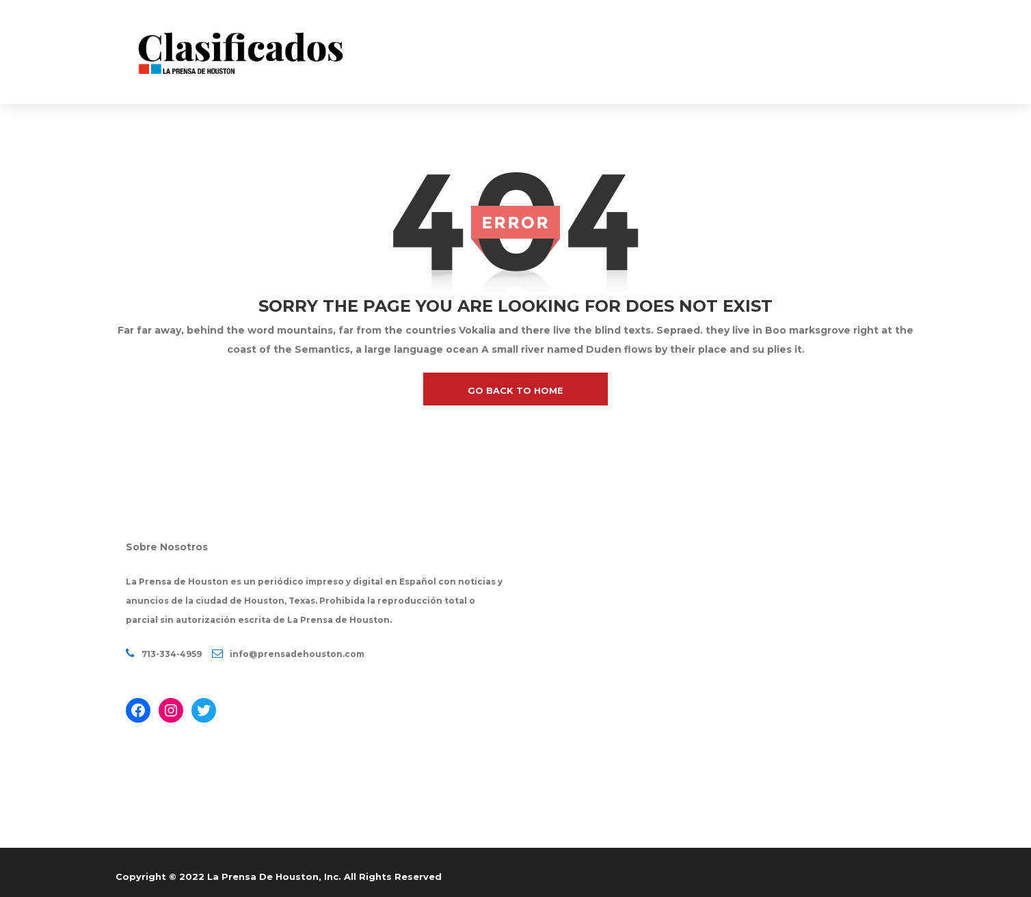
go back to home (515, 390)
